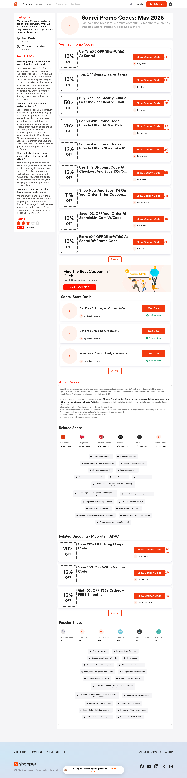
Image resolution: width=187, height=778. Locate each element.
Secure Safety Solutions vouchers (129, 701)
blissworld (121, 633)
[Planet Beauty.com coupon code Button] (137, 490)
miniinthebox (103, 633)
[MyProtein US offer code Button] (128, 504)
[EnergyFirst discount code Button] (129, 694)
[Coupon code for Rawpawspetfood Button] (98, 463)
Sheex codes (131, 654)
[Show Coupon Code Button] (148, 58)
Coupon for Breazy (128, 456)
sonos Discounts (119, 477)
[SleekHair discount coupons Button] (97, 694)
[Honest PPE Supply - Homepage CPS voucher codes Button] (113, 681)
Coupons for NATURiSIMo (114, 715)
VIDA (138, 443)
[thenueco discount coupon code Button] (135, 511)
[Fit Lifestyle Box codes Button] (95, 701)
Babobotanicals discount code (104, 654)
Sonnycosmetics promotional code (98, 667)
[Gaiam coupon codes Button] (101, 456)
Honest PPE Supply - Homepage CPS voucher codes (114, 681)
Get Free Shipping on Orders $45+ (102, 308)
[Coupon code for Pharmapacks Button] (98, 660)
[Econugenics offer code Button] (125, 647)
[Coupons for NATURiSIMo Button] (113, 715)
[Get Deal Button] (154, 308)
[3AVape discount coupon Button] (98, 504)
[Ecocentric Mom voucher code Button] (97, 708)
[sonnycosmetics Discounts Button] (132, 667)
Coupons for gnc (100, 647)
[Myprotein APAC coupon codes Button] (97, 497)
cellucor (120, 443)
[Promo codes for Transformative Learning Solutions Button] (113, 483)
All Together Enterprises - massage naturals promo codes (114, 688)
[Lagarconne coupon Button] (127, 470)
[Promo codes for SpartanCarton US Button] (113, 518)
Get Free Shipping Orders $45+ (100, 331)
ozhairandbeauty (67, 633)
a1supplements (104, 443)
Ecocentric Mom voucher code (98, 708)
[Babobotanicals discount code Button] (103, 653)
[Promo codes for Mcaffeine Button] (129, 674)
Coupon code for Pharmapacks (99, 660)
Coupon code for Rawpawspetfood (99, 463)
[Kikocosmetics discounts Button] (131, 660)
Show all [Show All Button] (115, 259)
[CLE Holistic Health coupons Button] (131, 708)
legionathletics (142, 633)
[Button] (140, 4)
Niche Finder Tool (56, 750)
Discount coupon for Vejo (132, 497)
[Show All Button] (115, 609)
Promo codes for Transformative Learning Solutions (114, 484)
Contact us (157, 750)
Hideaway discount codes (134, 463)
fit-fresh (158, 633)
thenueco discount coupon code (136, 511)
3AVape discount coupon (99, 504)
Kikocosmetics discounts (132, 660)
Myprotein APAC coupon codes (99, 497)
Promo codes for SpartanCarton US (114, 518)
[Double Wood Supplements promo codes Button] (95, 511)
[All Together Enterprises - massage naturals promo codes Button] (113, 687)
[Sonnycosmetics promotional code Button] (97, 667)
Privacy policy (41, 768)
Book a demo (21, 750)
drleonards (83, 633)
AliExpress (64, 443)
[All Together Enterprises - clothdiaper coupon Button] (95, 490)
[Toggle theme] (170, 4)
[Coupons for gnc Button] (98, 647)
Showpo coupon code (101, 470)
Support (169, 750)
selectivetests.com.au (164, 443)
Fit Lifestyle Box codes (95, 701)
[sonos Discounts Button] (118, 477)
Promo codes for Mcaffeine (130, 674)
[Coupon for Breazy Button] (127, 456)
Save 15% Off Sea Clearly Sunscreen (103, 353)
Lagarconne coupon (128, 470)
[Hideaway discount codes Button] (133, 463)
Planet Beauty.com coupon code (138, 491)
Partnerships (37, 750)
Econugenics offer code (126, 647)
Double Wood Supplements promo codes (96, 511)
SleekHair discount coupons (98, 694)
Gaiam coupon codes (101, 456)
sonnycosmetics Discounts (133, 667)
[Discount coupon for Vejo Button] (131, 497)
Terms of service (57, 768)
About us (144, 750)
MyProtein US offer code (129, 504)
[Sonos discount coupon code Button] (89, 477)
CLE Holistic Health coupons (132, 708)
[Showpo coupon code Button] (100, 470)
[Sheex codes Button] (130, 653)
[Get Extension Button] (79, 287)
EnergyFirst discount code (130, 694)
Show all (115, 608)
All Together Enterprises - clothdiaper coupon (96, 491)
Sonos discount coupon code (91, 477)
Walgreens (83, 443)
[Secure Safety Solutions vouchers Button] (128, 701)
